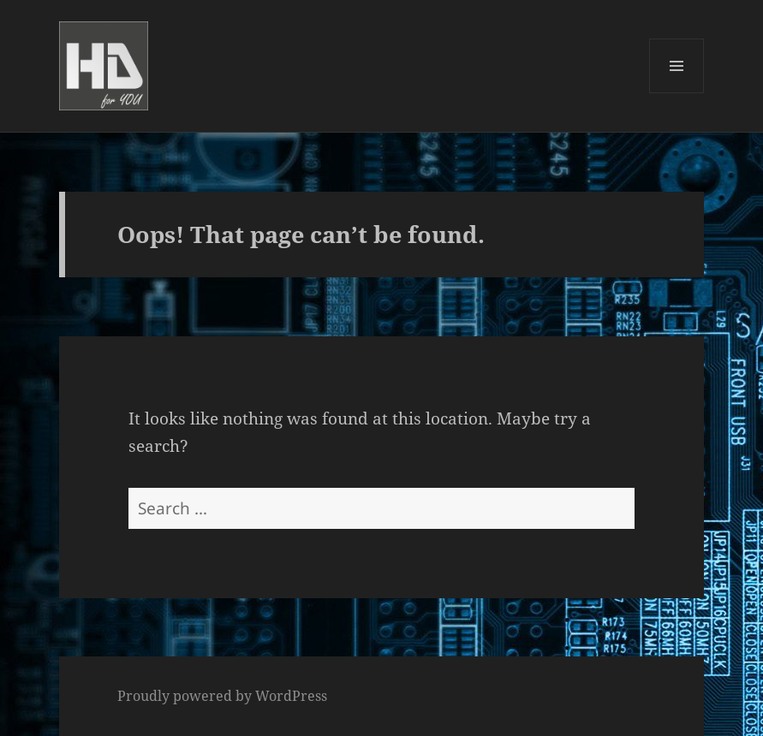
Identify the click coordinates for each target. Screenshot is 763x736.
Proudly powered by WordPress (222, 695)
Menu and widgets (677, 92)
